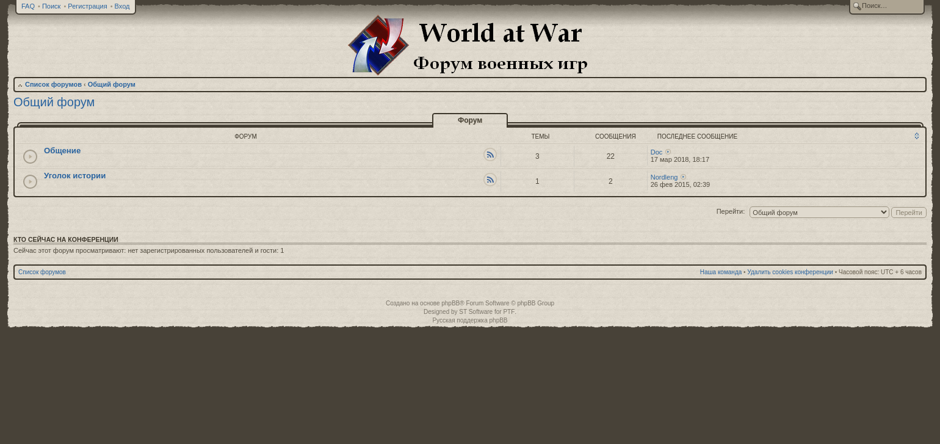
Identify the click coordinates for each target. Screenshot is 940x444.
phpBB (450, 303)
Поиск (51, 6)
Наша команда (721, 272)
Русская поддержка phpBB (469, 320)
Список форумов (53, 84)
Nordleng (664, 177)
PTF (509, 311)
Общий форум (112, 84)
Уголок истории (75, 175)
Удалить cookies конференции (790, 272)
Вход (122, 6)
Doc (657, 152)
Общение (62, 150)
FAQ (28, 6)
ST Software (476, 311)
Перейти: (731, 211)
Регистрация (87, 6)
